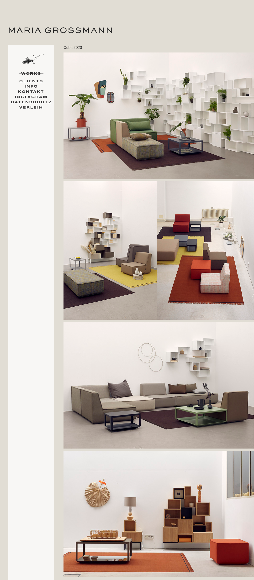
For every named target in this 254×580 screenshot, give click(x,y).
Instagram (31, 97)
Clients (31, 81)
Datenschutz (31, 102)
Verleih (31, 107)
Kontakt (31, 92)
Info (31, 86)
